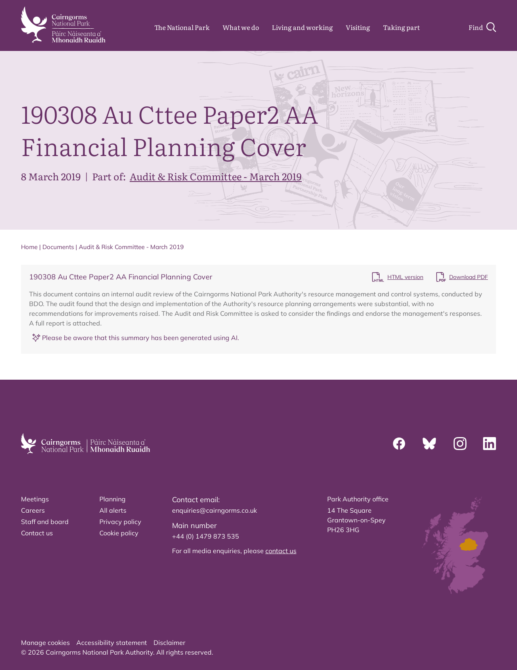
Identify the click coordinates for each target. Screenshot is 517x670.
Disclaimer (169, 642)
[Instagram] (460, 443)
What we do (241, 27)
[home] (63, 24)
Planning (112, 499)
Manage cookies (45, 642)
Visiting (358, 27)
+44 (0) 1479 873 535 (205, 536)
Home (29, 247)
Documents (58, 247)
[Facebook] (399, 443)
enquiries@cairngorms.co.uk (214, 510)
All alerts (112, 510)
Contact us (37, 533)
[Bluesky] (429, 443)
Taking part (401, 27)
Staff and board (45, 522)
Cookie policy (119, 533)
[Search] (482, 27)
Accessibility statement (111, 642)
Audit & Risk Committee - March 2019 (216, 176)
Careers (33, 510)
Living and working (302, 27)
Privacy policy (120, 522)
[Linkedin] (489, 443)
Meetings (35, 499)
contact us (280, 551)
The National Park (182, 27)
